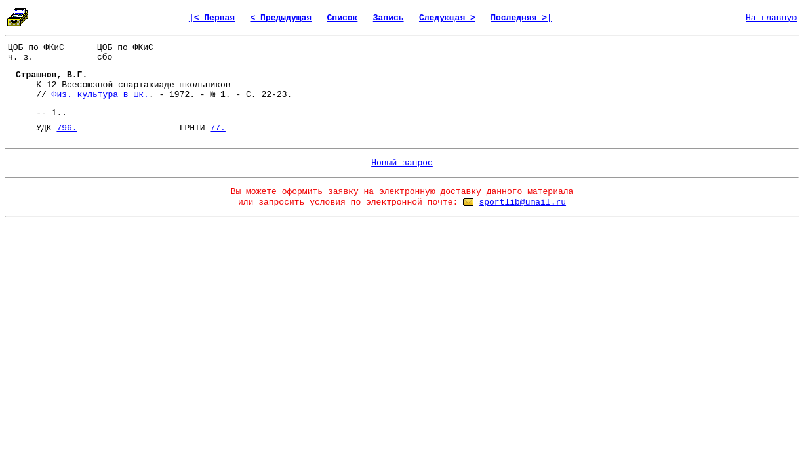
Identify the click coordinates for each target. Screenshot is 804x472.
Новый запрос (402, 163)
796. (66, 128)
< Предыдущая (281, 18)
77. (217, 128)
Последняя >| (521, 18)
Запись (388, 18)
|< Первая (212, 18)
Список (342, 18)
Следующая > (447, 18)
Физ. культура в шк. (100, 95)
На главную (771, 18)
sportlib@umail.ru (522, 202)
